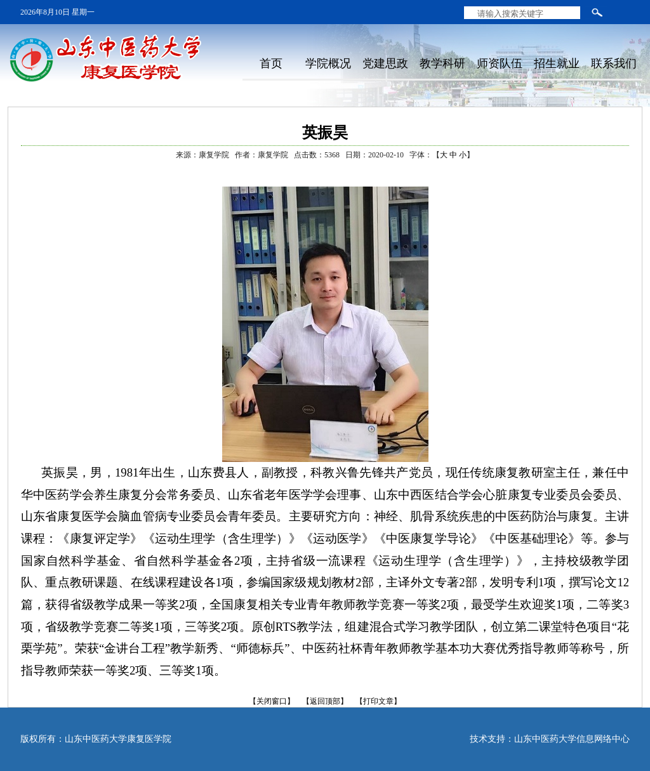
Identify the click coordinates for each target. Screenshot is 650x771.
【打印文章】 (378, 701)
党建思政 (385, 63)
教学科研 (442, 63)
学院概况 (328, 63)
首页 (271, 63)
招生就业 (557, 63)
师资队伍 (499, 63)
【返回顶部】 (325, 701)
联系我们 (614, 63)
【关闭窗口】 (272, 701)
